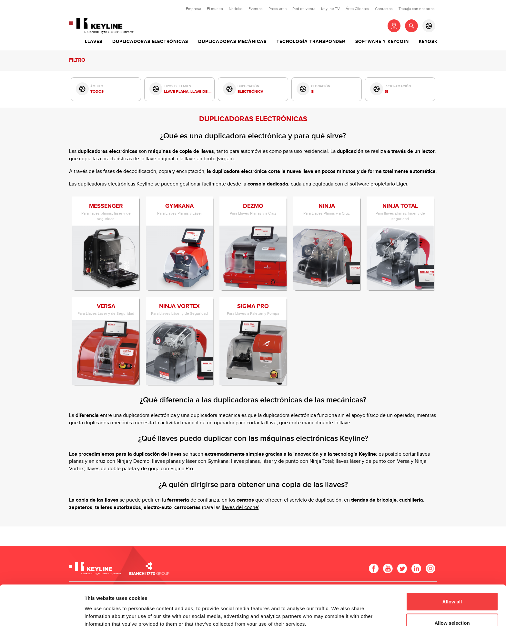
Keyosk (428, 41)
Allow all (452, 566)
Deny (452, 608)
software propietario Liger (378, 184)
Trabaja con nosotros (417, 8)
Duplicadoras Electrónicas (150, 41)
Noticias (236, 8)
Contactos (384, 8)
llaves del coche (240, 507)
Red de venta (303, 8)
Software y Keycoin (382, 41)
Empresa (193, 8)
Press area (277, 8)
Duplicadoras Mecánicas (232, 41)
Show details (339, 609)
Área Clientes (357, 8)
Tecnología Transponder (311, 41)
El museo (215, 8)
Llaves (93, 41)
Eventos (255, 8)
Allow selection (452, 587)
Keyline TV (330, 8)
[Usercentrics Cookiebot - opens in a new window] (42, 613)
